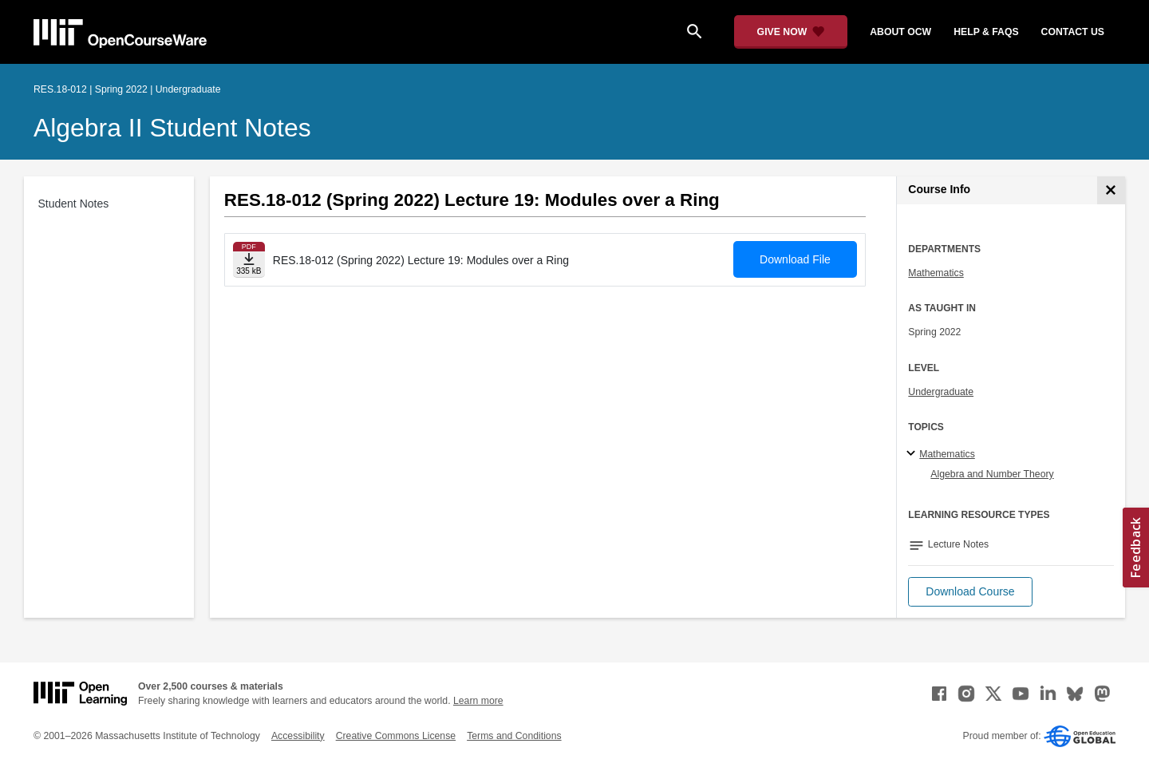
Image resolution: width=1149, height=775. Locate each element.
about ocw (900, 32)
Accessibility (298, 735)
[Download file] (249, 260)
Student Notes (73, 203)
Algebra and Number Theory (991, 474)
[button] (970, 592)
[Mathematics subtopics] (913, 454)
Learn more (478, 700)
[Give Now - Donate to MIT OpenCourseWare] (791, 32)
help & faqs (986, 32)
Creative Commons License (396, 735)
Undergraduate (940, 391)
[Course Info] (1111, 190)
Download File (795, 259)
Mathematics (935, 273)
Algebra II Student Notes (172, 127)
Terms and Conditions (514, 735)
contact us (1072, 32)
